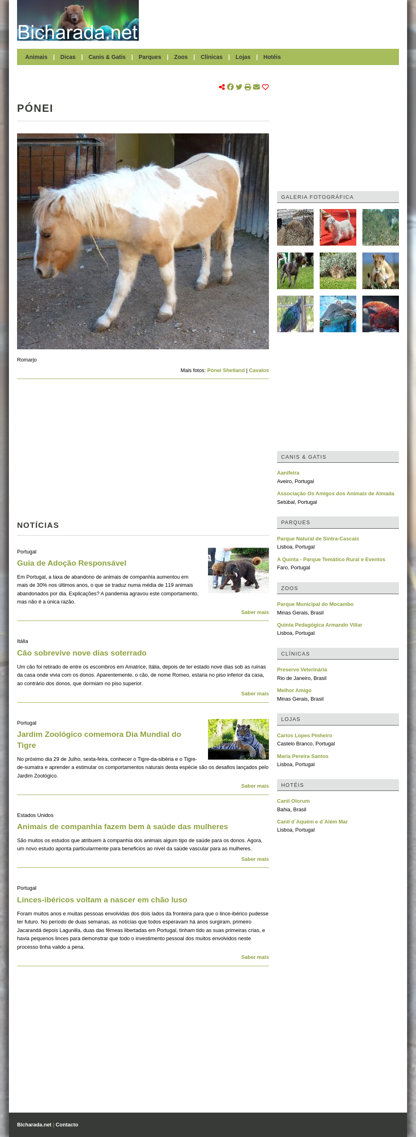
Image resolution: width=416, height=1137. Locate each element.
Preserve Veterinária (302, 670)
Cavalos (259, 370)
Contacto (67, 1125)
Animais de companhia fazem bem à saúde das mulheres (122, 826)
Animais (36, 57)
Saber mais (255, 612)
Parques (150, 57)
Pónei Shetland (226, 370)
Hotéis (272, 57)
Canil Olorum (293, 801)
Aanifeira (288, 473)
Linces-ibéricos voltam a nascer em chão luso (102, 899)
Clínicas (212, 57)
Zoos (181, 57)
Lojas (243, 57)
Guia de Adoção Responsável (71, 563)
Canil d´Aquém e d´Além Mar (312, 822)
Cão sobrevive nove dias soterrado (82, 653)
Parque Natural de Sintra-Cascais (318, 539)
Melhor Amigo (294, 690)
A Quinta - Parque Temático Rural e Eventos (331, 559)
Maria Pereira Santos (303, 756)
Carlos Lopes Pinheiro (304, 735)
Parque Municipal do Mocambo (315, 604)
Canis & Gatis (107, 57)
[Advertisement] (273, 20)
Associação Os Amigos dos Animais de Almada (335, 493)
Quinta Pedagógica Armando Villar (319, 625)
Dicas (68, 57)
